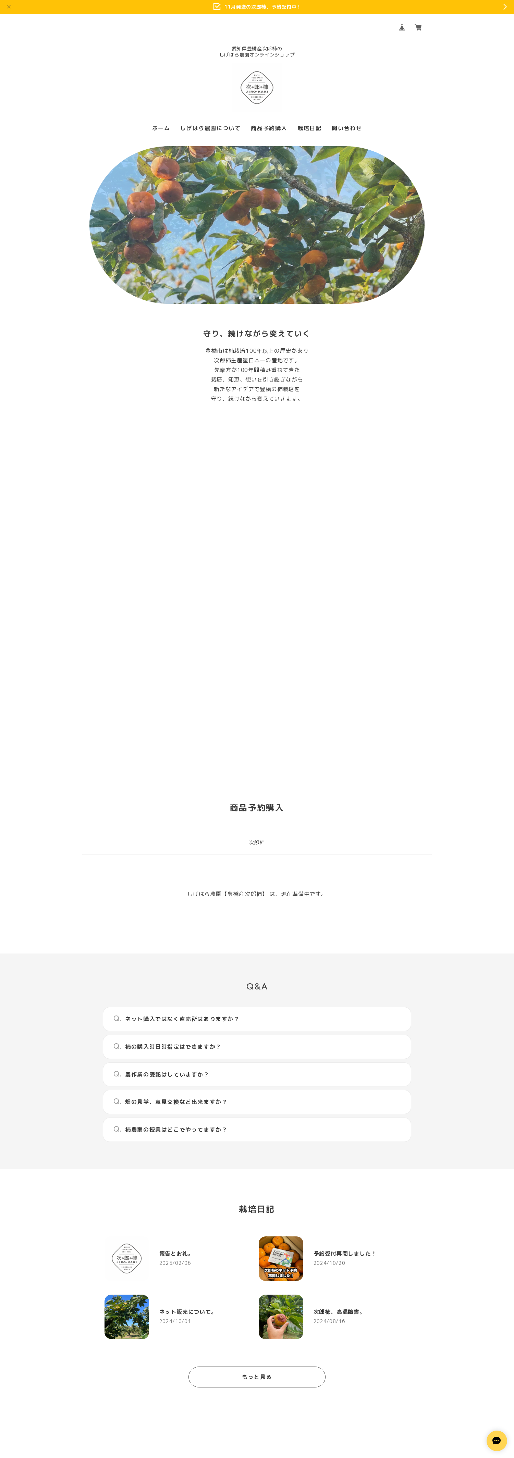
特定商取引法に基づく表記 (283, 1385)
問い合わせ (347, 128)
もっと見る (257, 1152)
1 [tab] (254, 298)
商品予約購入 (269, 128)
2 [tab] (260, 298)
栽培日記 (309, 128)
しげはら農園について (210, 128)
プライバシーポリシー (225, 1385)
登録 (332, 1306)
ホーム (161, 128)
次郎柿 (257, 618)
